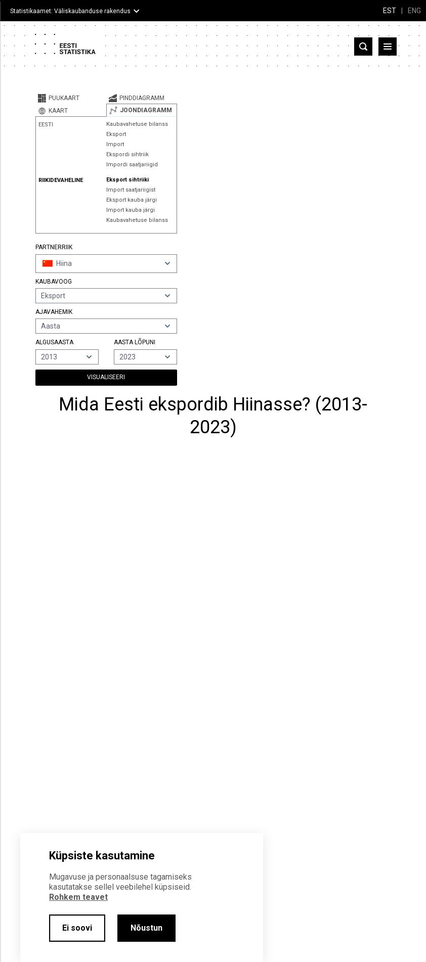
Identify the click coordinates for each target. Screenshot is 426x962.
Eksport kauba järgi (131, 200)
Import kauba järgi (130, 210)
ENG (414, 11)
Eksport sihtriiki (127, 179)
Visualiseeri (106, 377)
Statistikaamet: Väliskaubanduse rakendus (70, 11)
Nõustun (146, 928)
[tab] (70, 98)
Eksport (116, 134)
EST (389, 11)
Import (115, 144)
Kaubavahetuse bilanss (137, 124)
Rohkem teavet (78, 897)
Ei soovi (77, 928)
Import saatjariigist (130, 190)
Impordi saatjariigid (132, 164)
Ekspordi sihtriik (127, 154)
